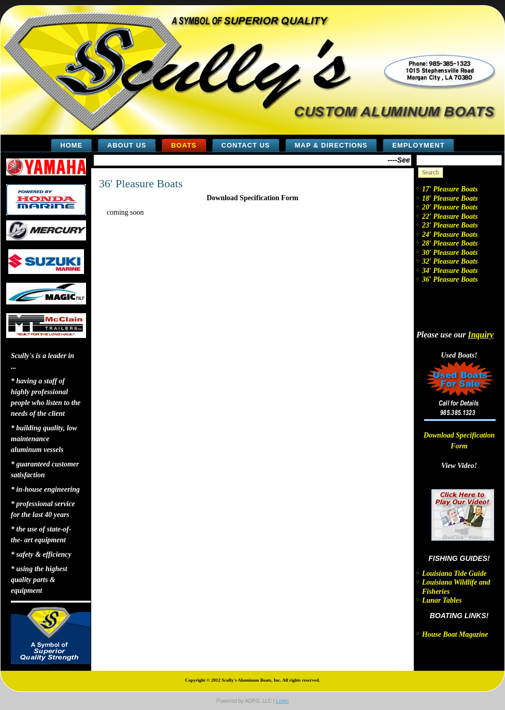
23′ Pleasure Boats (450, 225)
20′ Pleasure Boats (450, 207)
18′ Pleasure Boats (450, 198)
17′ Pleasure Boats (450, 189)
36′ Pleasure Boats (140, 183)
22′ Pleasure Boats (450, 216)
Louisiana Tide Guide (454, 573)
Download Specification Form (252, 198)
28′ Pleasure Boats (450, 243)
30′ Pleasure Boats (450, 252)
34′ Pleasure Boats (450, 271)
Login (282, 701)
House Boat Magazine (455, 634)
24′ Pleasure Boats (450, 234)
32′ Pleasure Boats (450, 261)
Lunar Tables (442, 600)
